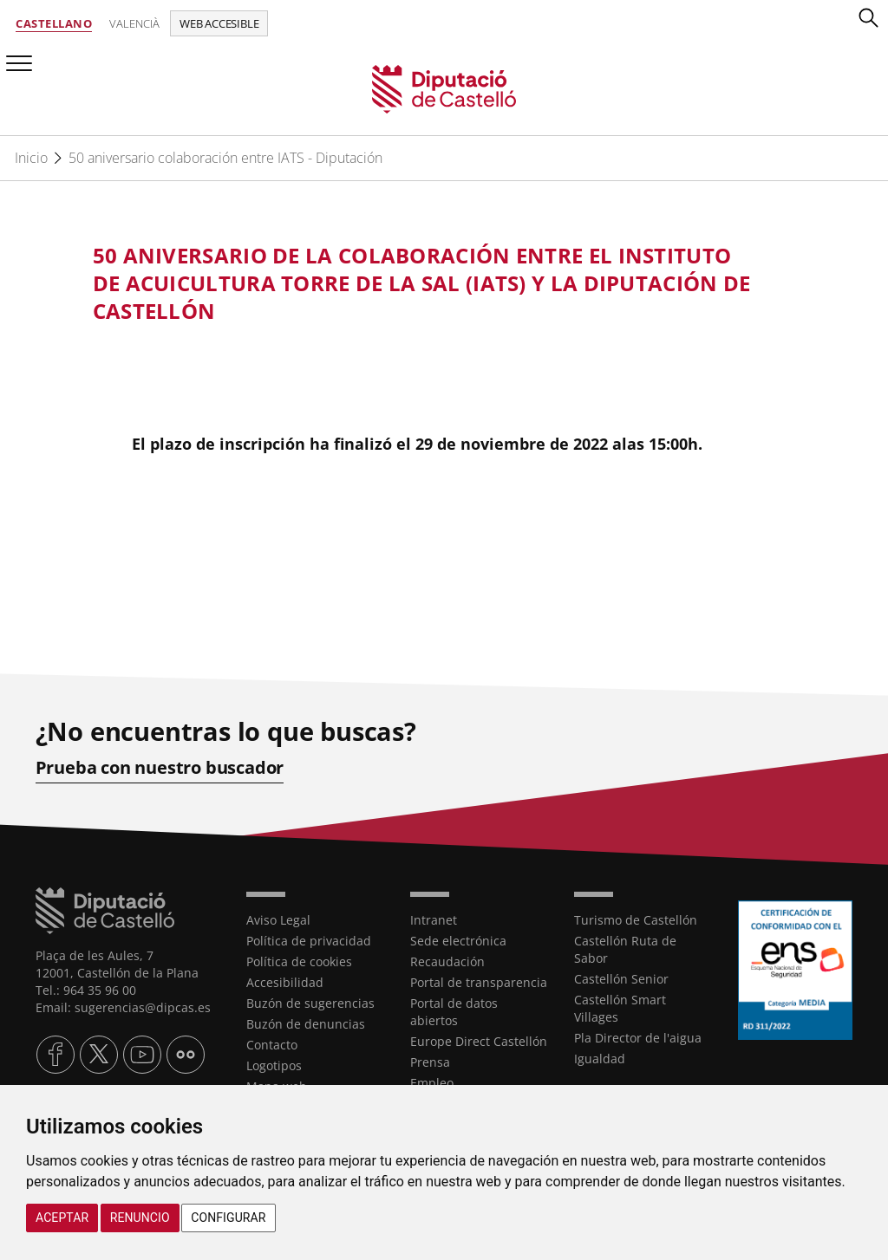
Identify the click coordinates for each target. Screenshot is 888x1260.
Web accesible (219, 23)
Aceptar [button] (62, 1217)
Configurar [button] (228, 1217)
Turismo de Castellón (635, 920)
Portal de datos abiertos (454, 1012)
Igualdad (599, 1058)
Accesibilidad (284, 982)
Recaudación (447, 961)
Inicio (31, 157)
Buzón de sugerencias (310, 1003)
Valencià (134, 23)
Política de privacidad (308, 940)
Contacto (271, 1044)
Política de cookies (299, 961)
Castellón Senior (621, 979)
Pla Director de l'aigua (638, 1037)
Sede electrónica (458, 940)
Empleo (432, 1083)
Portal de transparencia (478, 982)
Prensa (430, 1062)
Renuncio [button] (140, 1217)
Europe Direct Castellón (478, 1041)
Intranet (433, 920)
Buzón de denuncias (305, 1024)
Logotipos (274, 1065)
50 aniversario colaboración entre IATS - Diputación (225, 157)
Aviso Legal (278, 920)
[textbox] (427, 283)
